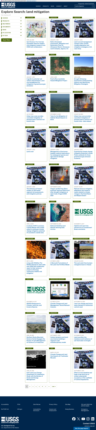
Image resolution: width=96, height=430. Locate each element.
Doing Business (69, 409)
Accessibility (5, 404)
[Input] (85, 6)
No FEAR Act (5, 409)
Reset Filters (6, 40)
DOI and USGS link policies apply (86, 405)
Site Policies (36, 404)
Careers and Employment (53, 410)
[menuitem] (38, 5)
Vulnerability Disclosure (37, 410)
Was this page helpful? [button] (81, 428)
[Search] (93, 6)
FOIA (18, 404)
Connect (59, 6)
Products (46, 6)
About (65, 6)
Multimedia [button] (6, 24)
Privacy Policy (53, 404)
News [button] (4, 29)
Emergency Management (85, 410)
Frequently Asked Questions (86, 3)
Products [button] (5, 21)
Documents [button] (6, 27)
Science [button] (5, 18)
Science (38, 6)
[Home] (8, 7)
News (52, 6)
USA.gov (19, 409)
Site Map (67, 404)
